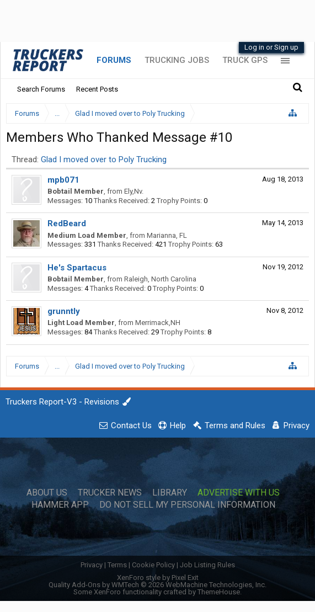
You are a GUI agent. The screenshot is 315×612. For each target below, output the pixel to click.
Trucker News (110, 492)
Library (169, 492)
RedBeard (66, 223)
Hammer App (60, 505)
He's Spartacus (76, 268)
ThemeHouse (218, 592)
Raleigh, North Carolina (160, 279)
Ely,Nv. (133, 191)
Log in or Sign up (271, 47)
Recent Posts (97, 89)
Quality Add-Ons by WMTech (157, 585)
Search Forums (41, 89)
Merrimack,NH (157, 322)
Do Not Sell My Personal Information (187, 505)
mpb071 (63, 180)
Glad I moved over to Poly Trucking (104, 159)
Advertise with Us (238, 492)
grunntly (63, 311)
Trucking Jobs (177, 60)
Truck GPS (245, 60)
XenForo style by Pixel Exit (158, 577)
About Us (46, 492)
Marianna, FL (167, 235)
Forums (114, 60)
